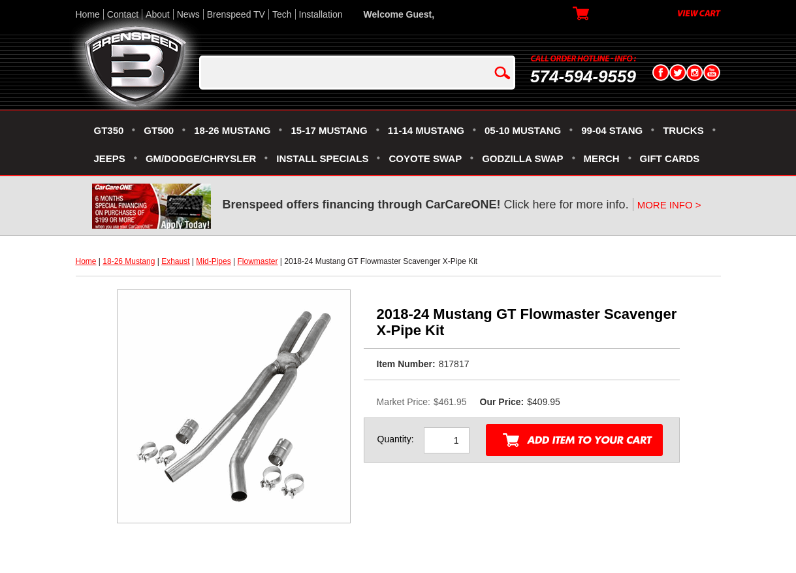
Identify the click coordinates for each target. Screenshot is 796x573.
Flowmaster (257, 261)
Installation (321, 14)
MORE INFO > (669, 204)
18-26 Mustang (129, 261)
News (188, 14)
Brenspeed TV (236, 14)
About (158, 14)
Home (88, 14)
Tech (282, 14)
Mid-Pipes (213, 261)
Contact (122, 14)
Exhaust (175, 261)
